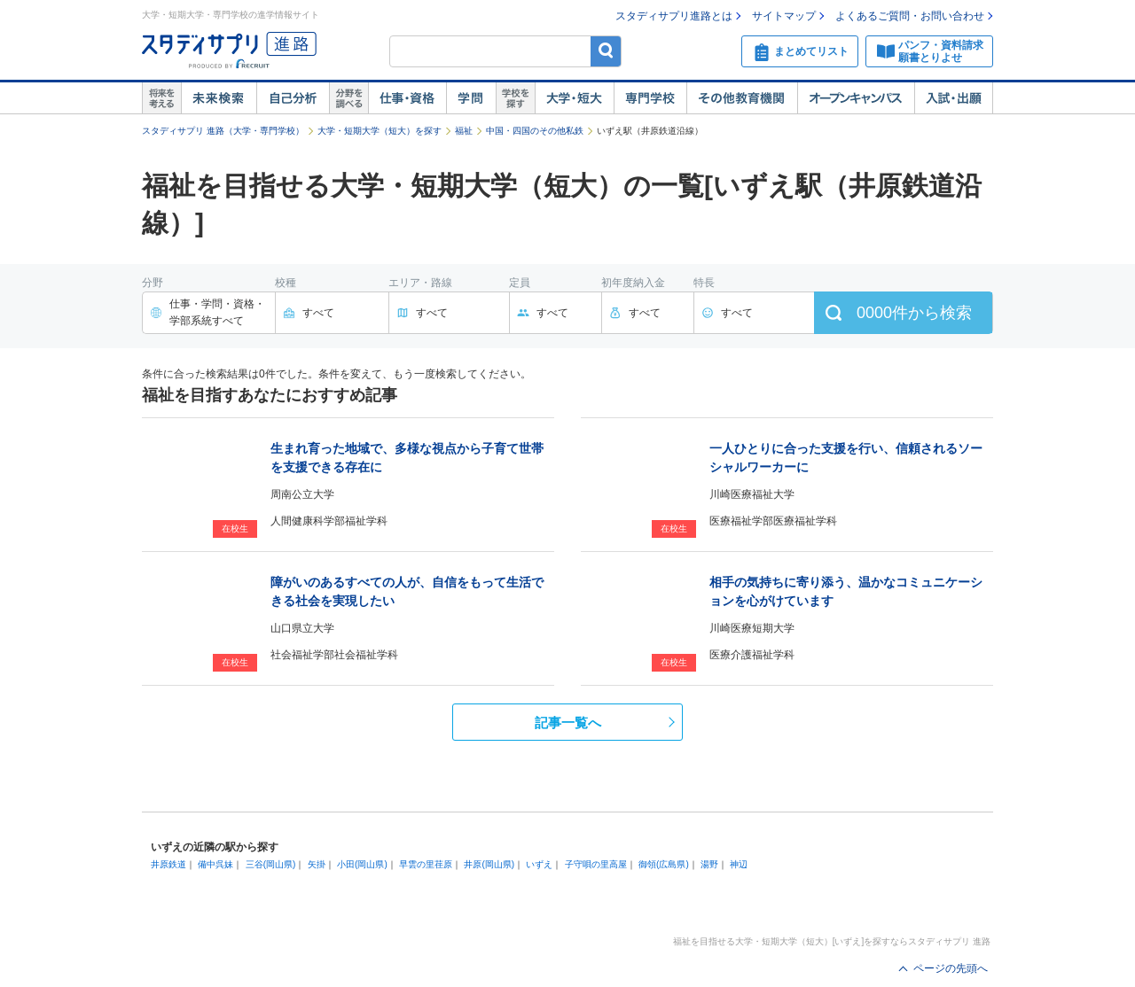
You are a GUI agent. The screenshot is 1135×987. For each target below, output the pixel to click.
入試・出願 (953, 98)
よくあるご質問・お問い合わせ (909, 16)
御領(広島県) (663, 864)
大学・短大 (574, 98)
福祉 (464, 131)
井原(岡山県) (489, 864)
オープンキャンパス (855, 98)
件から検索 (914, 313)
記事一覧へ (568, 722)
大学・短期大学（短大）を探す (379, 131)
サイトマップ (784, 16)
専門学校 (650, 98)
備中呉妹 (215, 864)
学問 (471, 98)
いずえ (539, 864)
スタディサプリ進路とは (673, 16)
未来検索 (218, 98)
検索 (606, 50)
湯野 (709, 864)
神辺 (739, 864)
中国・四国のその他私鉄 (534, 131)
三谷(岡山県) (271, 864)
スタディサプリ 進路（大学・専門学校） (223, 131)
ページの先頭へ (950, 968)
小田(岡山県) (362, 864)
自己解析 (292, 98)
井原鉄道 (168, 864)
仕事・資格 (407, 98)
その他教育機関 (741, 98)
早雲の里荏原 (425, 864)
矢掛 (316, 864)
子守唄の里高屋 (596, 864)
